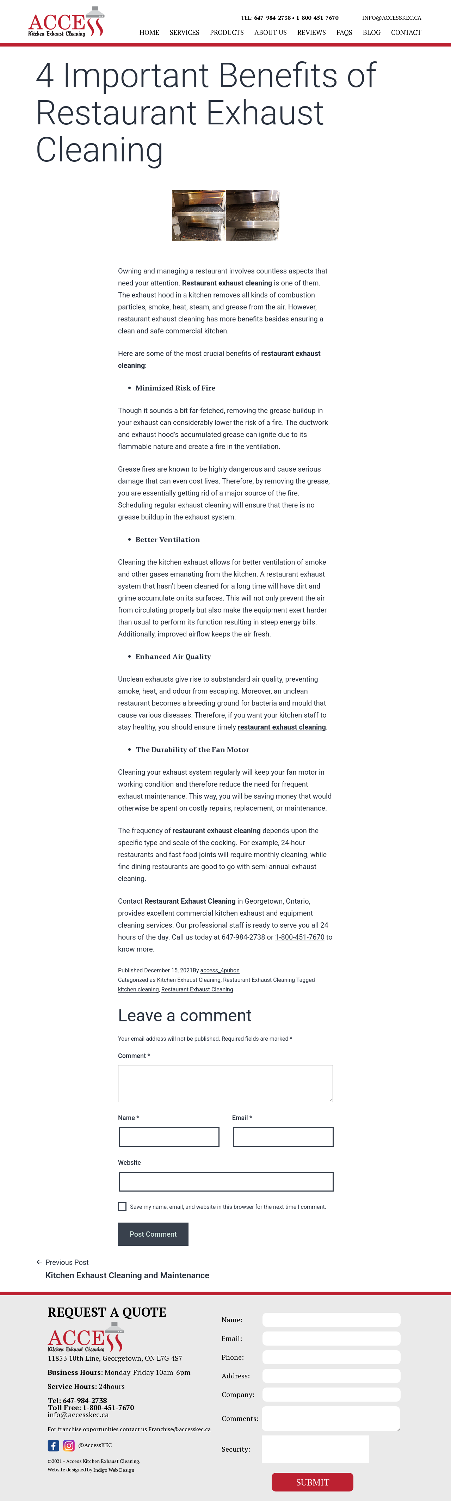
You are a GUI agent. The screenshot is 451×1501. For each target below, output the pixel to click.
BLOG (372, 32)
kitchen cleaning (138, 989)
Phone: (233, 1357)
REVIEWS (311, 32)
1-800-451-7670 (317, 17)
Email (242, 1117)
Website (129, 1162)
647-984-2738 (272, 17)
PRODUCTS (227, 32)
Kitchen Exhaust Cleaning (189, 980)
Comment (134, 1055)
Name (128, 1117)
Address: (236, 1375)
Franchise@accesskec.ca (179, 1429)
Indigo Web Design (113, 1469)
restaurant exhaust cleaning (282, 727)
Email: (232, 1338)
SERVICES (184, 32)
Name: (232, 1319)
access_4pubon (220, 970)
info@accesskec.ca (391, 17)
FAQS (344, 32)
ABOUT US (270, 32)
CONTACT (406, 32)
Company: (238, 1394)
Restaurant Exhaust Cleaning (190, 901)
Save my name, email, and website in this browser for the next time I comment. (228, 1207)
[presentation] (315, 1449)
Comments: (240, 1418)
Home (149, 32)
